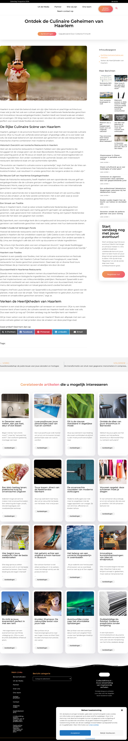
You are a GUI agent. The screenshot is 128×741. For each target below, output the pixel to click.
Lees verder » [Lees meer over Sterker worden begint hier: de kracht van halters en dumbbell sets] (104, 207)
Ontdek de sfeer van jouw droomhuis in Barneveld (110, 423)
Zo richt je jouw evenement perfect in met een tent (13, 621)
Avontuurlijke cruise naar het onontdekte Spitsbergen (78, 621)
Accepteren (75, 733)
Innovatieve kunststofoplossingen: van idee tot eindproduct (112, 556)
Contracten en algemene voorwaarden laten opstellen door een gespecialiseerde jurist (113, 178)
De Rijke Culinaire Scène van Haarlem (112, 56)
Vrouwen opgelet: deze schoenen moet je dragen (112, 489)
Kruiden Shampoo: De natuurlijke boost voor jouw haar (46, 621)
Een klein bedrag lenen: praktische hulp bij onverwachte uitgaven (14, 489)
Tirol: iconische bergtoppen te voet (105, 102)
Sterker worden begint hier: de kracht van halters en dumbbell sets (113, 202)
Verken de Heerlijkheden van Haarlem (112, 61)
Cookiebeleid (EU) (18, 711)
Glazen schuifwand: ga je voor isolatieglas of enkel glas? (112, 168)
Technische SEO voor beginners (105, 84)
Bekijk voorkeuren (107, 733)
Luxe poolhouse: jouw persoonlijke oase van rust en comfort (46, 423)
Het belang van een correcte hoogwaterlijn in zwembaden (79, 555)
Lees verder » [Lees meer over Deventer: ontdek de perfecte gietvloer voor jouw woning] (104, 217)
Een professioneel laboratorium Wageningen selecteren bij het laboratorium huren (113, 190)
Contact (16, 702)
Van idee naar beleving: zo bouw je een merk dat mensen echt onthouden (119, 127)
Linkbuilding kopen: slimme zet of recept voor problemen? (18, 718)
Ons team (86, 7)
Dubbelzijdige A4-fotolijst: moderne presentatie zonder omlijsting (110, 622)
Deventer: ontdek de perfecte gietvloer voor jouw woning (112, 213)
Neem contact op (65, 11)
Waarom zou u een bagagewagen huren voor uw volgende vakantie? (105, 127)
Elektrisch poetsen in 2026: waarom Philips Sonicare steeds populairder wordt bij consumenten (120, 105)
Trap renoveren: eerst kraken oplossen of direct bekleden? (106, 138)
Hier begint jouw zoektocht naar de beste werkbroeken (15, 555)
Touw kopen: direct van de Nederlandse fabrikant (47, 489)
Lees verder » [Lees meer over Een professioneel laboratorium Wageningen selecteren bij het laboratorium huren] (104, 195)
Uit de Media (43, 7)
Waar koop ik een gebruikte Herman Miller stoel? (119, 85)
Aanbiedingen (47, 34)
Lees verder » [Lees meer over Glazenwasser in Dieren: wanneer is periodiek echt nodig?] (104, 162)
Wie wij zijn (72, 7)
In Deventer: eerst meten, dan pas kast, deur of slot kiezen (120, 145)
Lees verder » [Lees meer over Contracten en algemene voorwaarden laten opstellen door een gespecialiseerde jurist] (104, 184)
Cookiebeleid (90, 738)
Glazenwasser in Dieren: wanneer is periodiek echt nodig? (111, 157)
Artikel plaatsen (16, 697)
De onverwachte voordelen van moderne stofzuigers (80, 489)
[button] (122, 710)
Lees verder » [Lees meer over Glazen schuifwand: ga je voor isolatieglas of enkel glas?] (104, 172)
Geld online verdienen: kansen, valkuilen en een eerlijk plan (18, 728)
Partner (57, 7)
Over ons (16, 689)
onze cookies (94, 725)
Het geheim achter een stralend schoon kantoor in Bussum (48, 555)
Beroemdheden (19, 677)
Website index (16, 706)
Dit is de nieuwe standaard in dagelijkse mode (79, 423)
